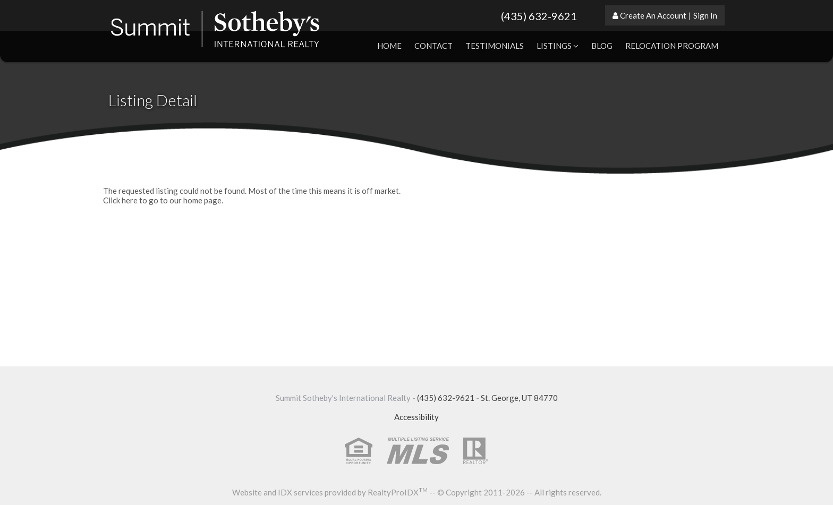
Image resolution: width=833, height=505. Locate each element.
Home (389, 45)
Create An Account (653, 15)
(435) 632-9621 (539, 16)
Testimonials (494, 45)
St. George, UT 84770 (519, 398)
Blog (602, 45)
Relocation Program (671, 45)
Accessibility (416, 417)
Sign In (705, 15)
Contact (433, 45)
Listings (558, 45)
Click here (120, 200)
